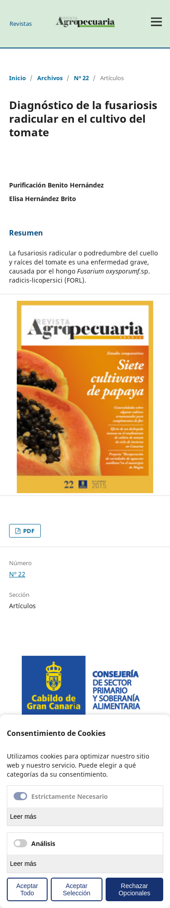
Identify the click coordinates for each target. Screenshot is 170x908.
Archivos (50, 78)
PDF (28, 531)
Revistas (21, 23)
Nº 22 (81, 78)
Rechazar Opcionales (134, 889)
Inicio (17, 78)
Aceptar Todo (27, 889)
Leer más (23, 816)
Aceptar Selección (77, 889)
